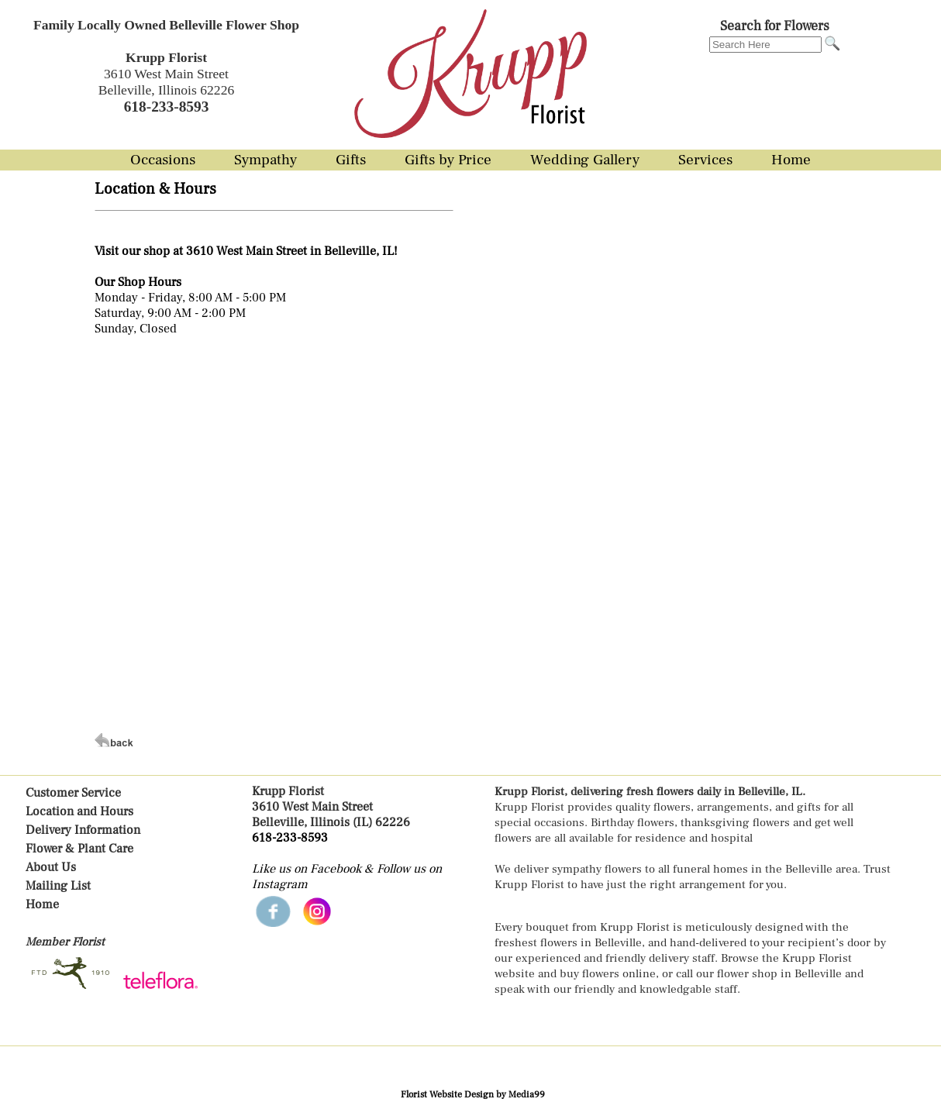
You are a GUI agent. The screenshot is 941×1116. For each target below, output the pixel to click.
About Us (51, 867)
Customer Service (73, 793)
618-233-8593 (290, 838)
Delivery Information (83, 830)
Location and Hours (79, 811)
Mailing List (58, 886)
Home (42, 904)
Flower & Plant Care (79, 848)
